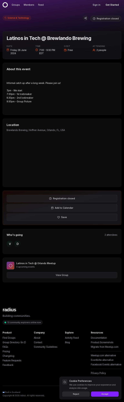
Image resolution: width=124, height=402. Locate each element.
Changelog (8, 355)
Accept (104, 394)
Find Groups (9, 337)
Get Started (112, 4)
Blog (67, 342)
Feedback (8, 365)
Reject (76, 394)
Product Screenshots (102, 342)
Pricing (6, 351)
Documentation (99, 337)
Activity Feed (72, 337)
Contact (38, 342)
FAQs (5, 346)
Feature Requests (12, 360)
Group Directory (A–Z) (14, 342)
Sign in (96, 4)
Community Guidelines (45, 346)
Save (62, 217)
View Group (62, 275)
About (37, 337)
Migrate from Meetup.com (104, 346)
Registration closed (106, 18)
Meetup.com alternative (103, 355)
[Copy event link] (85, 18)
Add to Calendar (62, 207)
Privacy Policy (98, 373)
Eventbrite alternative (102, 360)
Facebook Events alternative (106, 364)
